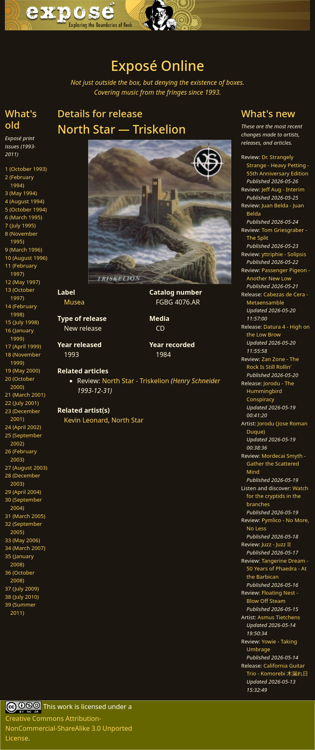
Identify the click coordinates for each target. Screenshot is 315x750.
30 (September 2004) (23, 503)
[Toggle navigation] (31, 42)
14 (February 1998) (21, 310)
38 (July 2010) (22, 596)
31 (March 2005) (25, 516)
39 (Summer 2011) (20, 608)
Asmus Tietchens (279, 617)
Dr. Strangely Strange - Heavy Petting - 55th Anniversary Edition (278, 165)
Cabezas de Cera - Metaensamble (277, 298)
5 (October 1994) (26, 209)
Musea (74, 302)
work (65, 706)
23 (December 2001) (22, 415)
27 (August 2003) (26, 467)
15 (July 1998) (22, 322)
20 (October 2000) (19, 383)
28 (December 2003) (22, 479)
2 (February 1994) (19, 181)
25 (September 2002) (23, 439)
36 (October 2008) (19, 576)
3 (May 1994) (21, 193)
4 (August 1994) (24, 201)
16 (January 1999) (19, 334)
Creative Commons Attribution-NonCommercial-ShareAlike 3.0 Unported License (68, 728)
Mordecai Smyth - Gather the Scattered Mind (276, 463)
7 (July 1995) (20, 225)
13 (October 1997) (19, 294)
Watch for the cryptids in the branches (277, 496)
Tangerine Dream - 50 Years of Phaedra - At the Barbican (277, 568)
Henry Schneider (196, 380)
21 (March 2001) (25, 394)
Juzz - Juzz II (276, 544)
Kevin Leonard (86, 420)
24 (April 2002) (23, 427)
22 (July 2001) (22, 403)
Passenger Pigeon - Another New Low (278, 274)
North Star (127, 420)
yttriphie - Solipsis (284, 254)
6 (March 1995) (23, 217)
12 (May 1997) (22, 282)
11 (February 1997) (21, 269)
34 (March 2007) (25, 548)
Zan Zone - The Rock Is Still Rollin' (273, 363)
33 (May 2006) (22, 540)
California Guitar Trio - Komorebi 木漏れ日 (277, 669)
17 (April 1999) (23, 346)
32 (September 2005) (23, 528)
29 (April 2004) (23, 491)
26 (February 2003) (21, 455)
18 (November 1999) (23, 358)
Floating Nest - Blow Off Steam (272, 597)
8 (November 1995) (21, 237)
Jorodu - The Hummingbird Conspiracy (270, 391)
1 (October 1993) (26, 169)
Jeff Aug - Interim (283, 189)
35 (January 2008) (19, 560)
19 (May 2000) (22, 370)
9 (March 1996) (23, 249)
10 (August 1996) (26, 257)
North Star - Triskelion (135, 380)
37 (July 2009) (22, 588)
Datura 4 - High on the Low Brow (278, 331)
